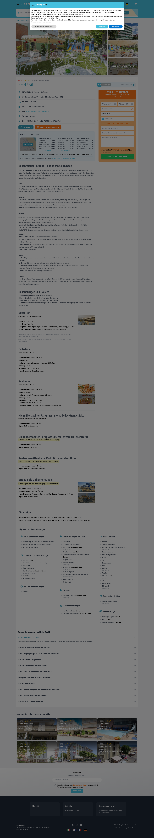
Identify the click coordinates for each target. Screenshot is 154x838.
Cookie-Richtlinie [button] (69, 14)
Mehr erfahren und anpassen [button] (44, 26)
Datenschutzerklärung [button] (100, 10)
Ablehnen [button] (102, 26)
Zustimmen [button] (115, 26)
